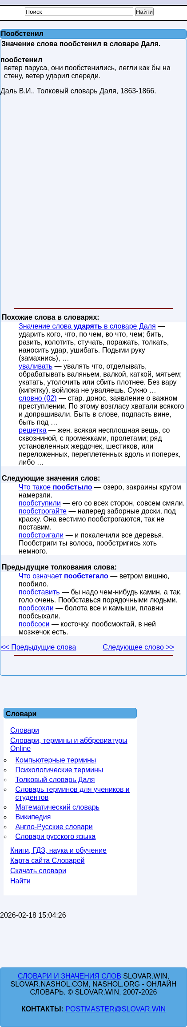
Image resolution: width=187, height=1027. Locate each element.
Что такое (55, 487)
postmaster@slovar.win (115, 1009)
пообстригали (41, 535)
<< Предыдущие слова (38, 647)
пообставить (39, 592)
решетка (33, 430)
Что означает (63, 576)
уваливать (35, 366)
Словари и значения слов (69, 976)
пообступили (40, 503)
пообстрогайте (43, 511)
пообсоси (34, 624)
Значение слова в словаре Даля (87, 326)
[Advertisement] (93, 203)
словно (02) (38, 398)
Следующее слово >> (138, 647)
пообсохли (36, 608)
